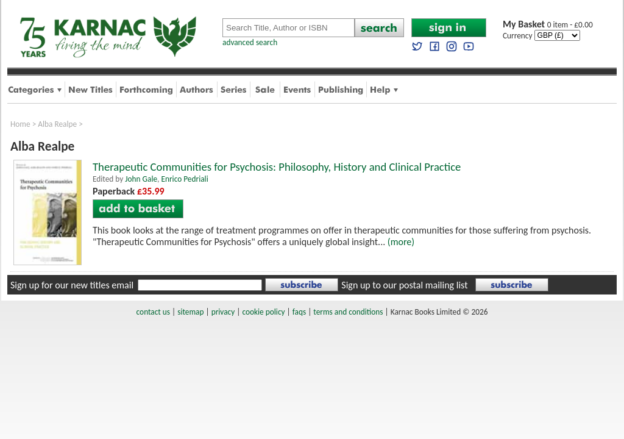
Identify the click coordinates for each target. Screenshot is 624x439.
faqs (299, 312)
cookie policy (263, 312)
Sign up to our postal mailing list (404, 285)
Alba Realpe (57, 124)
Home (20, 124)
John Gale (141, 179)
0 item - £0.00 (548, 25)
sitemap (190, 312)
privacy (223, 312)
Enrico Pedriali (184, 179)
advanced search (249, 42)
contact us (153, 312)
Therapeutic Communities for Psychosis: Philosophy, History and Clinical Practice (277, 167)
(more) (401, 242)
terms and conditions (348, 312)
